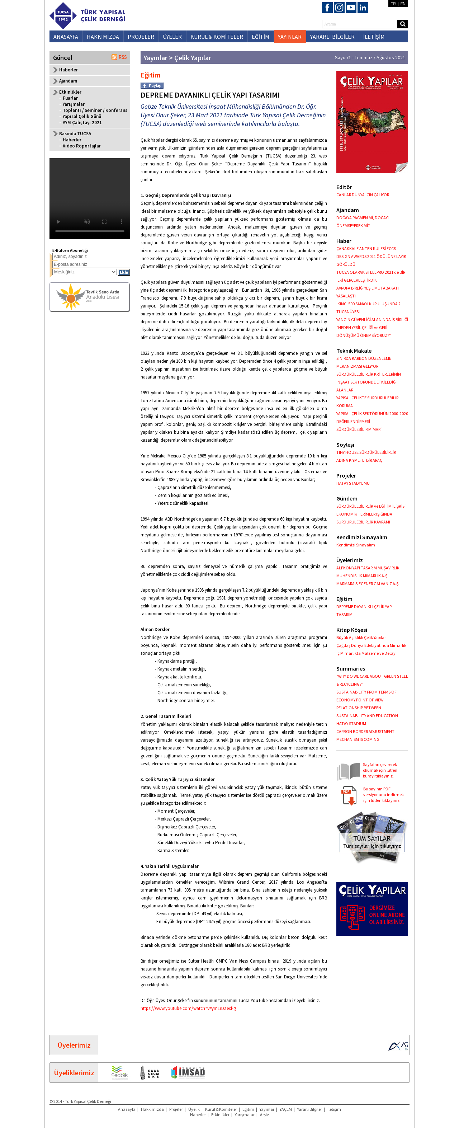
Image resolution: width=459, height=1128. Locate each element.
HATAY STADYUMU (353, 483)
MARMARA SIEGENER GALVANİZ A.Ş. (367, 583)
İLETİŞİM (374, 36)
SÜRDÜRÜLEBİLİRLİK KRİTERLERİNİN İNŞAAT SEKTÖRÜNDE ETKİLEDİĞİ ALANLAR (368, 382)
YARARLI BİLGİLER (332, 36)
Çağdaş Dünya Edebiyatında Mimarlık (371, 645)
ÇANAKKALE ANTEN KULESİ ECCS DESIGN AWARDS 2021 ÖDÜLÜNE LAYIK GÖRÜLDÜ (371, 256)
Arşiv (264, 1114)
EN (403, 4)
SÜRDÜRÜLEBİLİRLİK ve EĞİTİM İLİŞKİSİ (371, 506)
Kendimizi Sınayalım (355, 544)
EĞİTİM (260, 36)
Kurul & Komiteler (221, 1109)
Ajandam (68, 81)
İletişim (334, 1109)
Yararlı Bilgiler (309, 1109)
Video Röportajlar (82, 146)
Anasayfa (127, 1109)
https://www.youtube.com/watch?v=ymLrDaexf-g (189, 1008)
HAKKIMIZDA (103, 36)
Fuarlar (70, 98)
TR (393, 4)
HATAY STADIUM (351, 723)
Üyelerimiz (74, 1044)
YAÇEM (286, 1109)
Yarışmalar (74, 104)
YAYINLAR (290, 36)
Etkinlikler (220, 1114)
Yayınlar (267, 1109)
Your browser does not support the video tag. (89, 198)
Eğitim (248, 1109)
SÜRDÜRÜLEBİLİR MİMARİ (359, 429)
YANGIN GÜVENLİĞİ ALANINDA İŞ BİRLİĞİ (372, 319)
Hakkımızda (152, 1109)
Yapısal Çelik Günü (82, 116)
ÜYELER (172, 36)
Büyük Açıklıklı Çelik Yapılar (361, 637)
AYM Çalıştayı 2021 (82, 122)
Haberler (68, 70)
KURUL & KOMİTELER (216, 36)
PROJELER (141, 36)
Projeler (176, 1109)
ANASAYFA (65, 36)
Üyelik (194, 1109)
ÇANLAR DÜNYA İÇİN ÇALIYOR (362, 194)
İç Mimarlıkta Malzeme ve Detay (366, 653)
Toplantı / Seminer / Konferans (95, 110)
